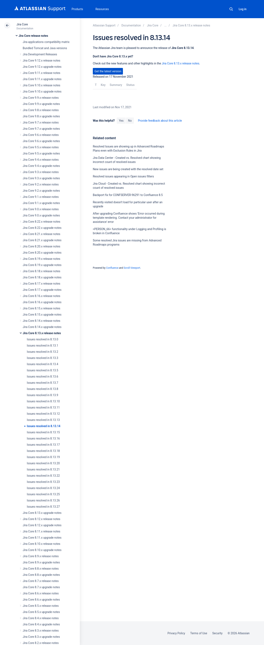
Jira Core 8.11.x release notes (41, 531)
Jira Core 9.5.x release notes (41, 147)
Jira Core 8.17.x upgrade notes (42, 289)
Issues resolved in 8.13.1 (42, 345)
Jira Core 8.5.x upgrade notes (41, 612)
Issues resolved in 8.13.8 (42, 389)
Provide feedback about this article (160, 120)
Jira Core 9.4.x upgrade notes (41, 165)
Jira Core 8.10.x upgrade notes (42, 550)
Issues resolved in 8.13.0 (42, 339)
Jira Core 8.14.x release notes (41, 320)
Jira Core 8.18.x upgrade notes (42, 277)
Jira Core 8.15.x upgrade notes (42, 314)
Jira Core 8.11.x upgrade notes (42, 537)
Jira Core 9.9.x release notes (41, 97)
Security (217, 633)
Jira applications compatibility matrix (46, 42)
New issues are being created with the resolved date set (128, 169)
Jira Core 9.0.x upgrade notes (41, 215)
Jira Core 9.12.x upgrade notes (42, 66)
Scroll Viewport (132, 267)
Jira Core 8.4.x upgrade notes (41, 624)
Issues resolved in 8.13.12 (43, 413)
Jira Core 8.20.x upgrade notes (42, 252)
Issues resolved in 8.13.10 (43, 401)
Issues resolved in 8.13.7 (42, 382)
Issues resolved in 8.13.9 (42, 395)
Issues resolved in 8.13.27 (43, 506)
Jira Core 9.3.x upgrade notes (41, 178)
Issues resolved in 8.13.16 (43, 438)
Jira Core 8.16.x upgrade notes (42, 302)
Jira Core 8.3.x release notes (41, 630)
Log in (242, 9)
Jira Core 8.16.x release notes (41, 296)
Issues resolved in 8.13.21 (43, 469)
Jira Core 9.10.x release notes (41, 85)
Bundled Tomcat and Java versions (45, 48)
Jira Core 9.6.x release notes (41, 135)
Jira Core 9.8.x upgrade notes (41, 116)
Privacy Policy (176, 633)
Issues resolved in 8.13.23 (43, 481)
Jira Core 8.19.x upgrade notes (42, 265)
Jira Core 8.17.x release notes (41, 283)
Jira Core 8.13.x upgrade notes (42, 512)
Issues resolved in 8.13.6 (42, 376)
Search (231, 9)
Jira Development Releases (40, 54)
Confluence (112, 267)
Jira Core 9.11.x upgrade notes (42, 79)
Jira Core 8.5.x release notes (41, 605)
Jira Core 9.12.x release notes (41, 60)
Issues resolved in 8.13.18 (43, 451)
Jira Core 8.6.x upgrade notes (41, 599)
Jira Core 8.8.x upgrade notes (41, 574)
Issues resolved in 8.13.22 (43, 475)
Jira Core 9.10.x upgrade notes (42, 91)
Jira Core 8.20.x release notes (41, 246)
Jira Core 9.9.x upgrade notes (41, 104)
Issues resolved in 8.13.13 (43, 420)
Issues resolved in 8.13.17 (43, 444)
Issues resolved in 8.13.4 (42, 364)
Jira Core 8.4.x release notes (41, 618)
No (130, 120)
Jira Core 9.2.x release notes (41, 184)
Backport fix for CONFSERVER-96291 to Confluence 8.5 (128, 195)
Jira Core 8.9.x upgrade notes (41, 562)
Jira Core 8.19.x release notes (41, 258)
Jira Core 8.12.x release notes (41, 519)
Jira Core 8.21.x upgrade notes (42, 240)
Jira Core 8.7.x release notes (41, 581)
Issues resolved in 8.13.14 (43, 426)
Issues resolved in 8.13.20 (43, 463)
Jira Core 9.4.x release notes (41, 159)
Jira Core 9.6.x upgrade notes (41, 141)
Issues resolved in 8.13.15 (43, 432)
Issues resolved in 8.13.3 (42, 358)
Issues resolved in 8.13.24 (43, 488)
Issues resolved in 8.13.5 (42, 370)
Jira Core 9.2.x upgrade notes (41, 190)
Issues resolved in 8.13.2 (42, 351)
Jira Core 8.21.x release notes (41, 234)
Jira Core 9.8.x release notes (41, 110)
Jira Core (22, 24)
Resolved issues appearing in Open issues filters (123, 176)
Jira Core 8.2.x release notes (41, 643)
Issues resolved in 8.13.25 (43, 494)
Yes (121, 120)
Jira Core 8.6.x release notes (41, 593)
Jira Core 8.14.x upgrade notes (42, 327)
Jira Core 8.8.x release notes (41, 568)
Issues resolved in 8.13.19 (43, 457)
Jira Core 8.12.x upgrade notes (42, 525)
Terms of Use (198, 633)
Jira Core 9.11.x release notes (41, 73)
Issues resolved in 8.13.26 (43, 500)
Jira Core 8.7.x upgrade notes (41, 587)
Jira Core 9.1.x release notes (41, 196)
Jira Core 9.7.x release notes (41, 122)
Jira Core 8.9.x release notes (41, 556)
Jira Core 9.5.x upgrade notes (41, 153)
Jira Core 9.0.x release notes (41, 209)
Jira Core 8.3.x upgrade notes (41, 636)
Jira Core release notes (33, 35)
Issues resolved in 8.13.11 (43, 407)
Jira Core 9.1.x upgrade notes (41, 203)
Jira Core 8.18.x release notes (41, 271)
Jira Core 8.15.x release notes (41, 308)
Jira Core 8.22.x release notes (41, 221)
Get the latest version (107, 71)
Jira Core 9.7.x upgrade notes (41, 128)
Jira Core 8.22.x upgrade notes (42, 227)
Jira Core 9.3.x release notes (41, 172)
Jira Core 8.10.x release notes (41, 543)
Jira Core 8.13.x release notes (42, 333)
